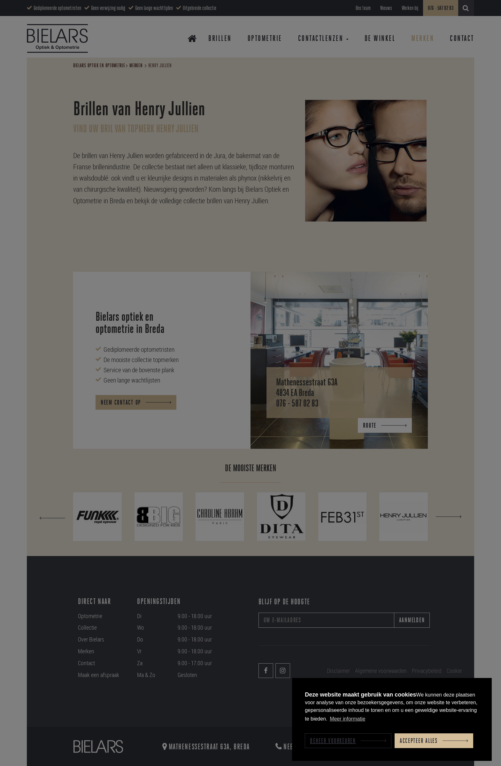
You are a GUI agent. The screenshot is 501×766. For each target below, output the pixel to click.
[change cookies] (348, 740)
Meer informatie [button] (347, 719)
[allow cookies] (434, 740)
